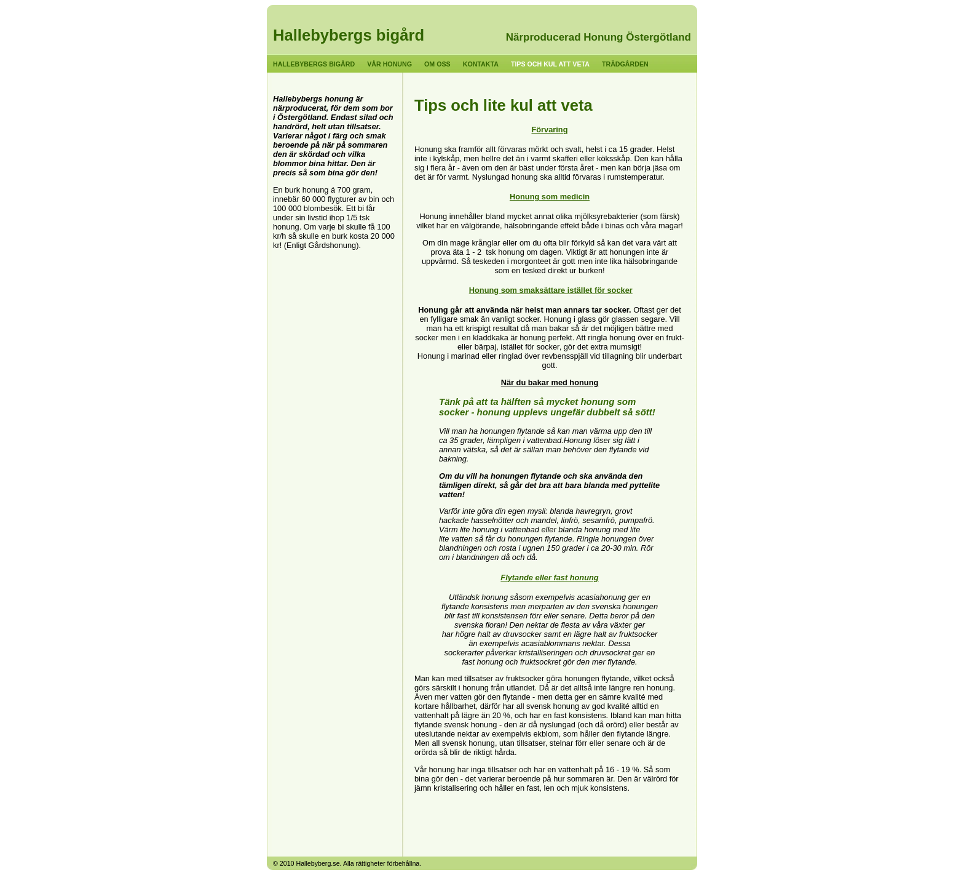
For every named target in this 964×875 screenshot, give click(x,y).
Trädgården (625, 64)
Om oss (437, 64)
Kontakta (481, 64)
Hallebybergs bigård (348, 35)
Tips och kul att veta (550, 64)
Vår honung (389, 64)
